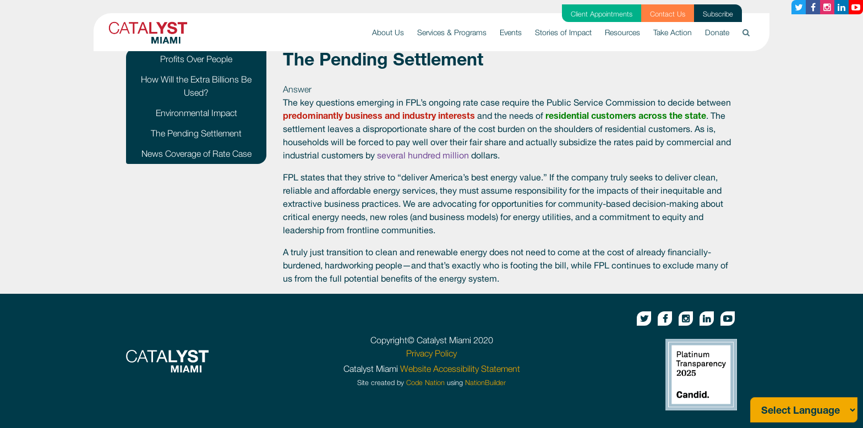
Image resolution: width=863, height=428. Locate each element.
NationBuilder (485, 382)
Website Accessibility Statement (460, 369)
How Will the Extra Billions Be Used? (196, 85)
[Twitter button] (798, 7)
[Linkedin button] (841, 7)
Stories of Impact (563, 32)
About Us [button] (388, 32)
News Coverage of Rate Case (196, 153)
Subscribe (718, 14)
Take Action (672, 32)
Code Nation (425, 382)
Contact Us (667, 14)
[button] (746, 32)
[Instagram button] (827, 7)
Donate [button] (717, 32)
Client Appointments (601, 14)
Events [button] (511, 32)
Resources (622, 32)
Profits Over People (196, 59)
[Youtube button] (856, 7)
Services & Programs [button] (452, 32)
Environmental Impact (196, 113)
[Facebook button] (813, 7)
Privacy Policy (431, 353)
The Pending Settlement (196, 133)
